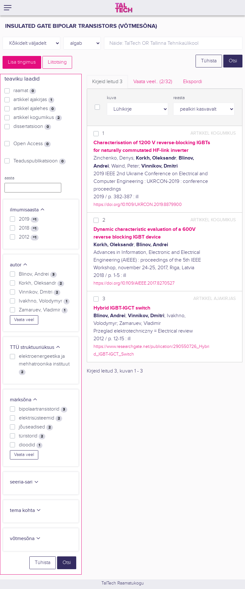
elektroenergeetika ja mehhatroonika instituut (44, 364)
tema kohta (25, 510)
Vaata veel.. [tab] (152, 82)
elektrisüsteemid (40, 418)
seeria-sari (24, 482)
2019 (29, 219)
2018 (29, 228)
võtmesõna (25, 539)
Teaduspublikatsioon (39, 161)
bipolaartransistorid (43, 409)
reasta (179, 97)
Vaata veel (24, 319)
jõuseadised (36, 427)
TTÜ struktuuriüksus (35, 347)
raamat (24, 91)
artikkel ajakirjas (33, 100)
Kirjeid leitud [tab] (107, 82)
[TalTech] (124, 8)
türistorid (32, 436)
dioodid (30, 445)
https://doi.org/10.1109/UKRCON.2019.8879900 (137, 204)
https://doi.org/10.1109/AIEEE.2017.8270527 (133, 283)
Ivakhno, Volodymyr (44, 301)
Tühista (209, 61)
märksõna (24, 400)
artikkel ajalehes (34, 109)
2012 (29, 237)
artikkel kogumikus (37, 117)
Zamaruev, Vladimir (43, 310)
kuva (111, 97)
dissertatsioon (32, 126)
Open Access (32, 144)
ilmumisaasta (27, 210)
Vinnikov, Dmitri (39, 292)
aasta (9, 178)
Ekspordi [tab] (192, 82)
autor (19, 265)
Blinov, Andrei (38, 274)
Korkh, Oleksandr (41, 283)
